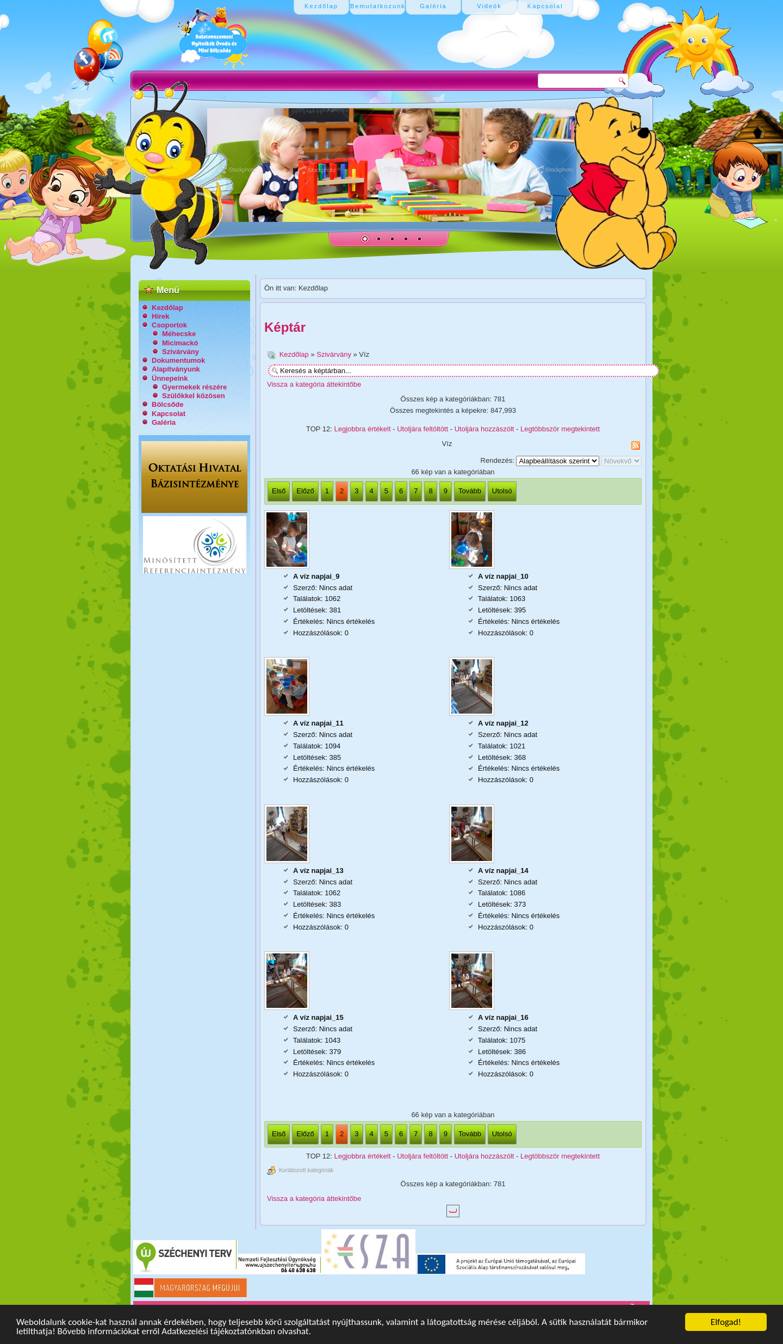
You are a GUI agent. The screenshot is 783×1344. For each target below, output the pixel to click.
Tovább (469, 491)
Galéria (164, 422)
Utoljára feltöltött (422, 429)
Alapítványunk (176, 369)
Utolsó (502, 491)
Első (278, 491)
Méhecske (179, 334)
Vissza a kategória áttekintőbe (314, 384)
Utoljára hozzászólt (484, 429)
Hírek (161, 316)
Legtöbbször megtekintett (560, 429)
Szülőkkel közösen (193, 396)
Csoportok (169, 325)
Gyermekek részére (194, 387)
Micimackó (180, 343)
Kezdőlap (167, 308)
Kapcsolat (168, 414)
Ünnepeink (170, 378)
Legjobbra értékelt (362, 429)
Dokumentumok (178, 360)
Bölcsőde (168, 404)
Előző (305, 491)
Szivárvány (180, 352)
